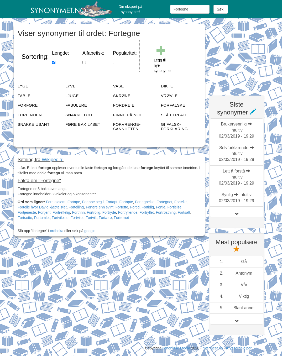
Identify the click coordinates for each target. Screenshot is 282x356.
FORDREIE (124, 105)
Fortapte (126, 202)
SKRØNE (121, 95)
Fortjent (44, 212)
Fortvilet (77, 218)
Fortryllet (146, 212)
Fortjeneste (27, 212)
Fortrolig (93, 212)
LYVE (70, 86)
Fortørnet (121, 218)
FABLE (24, 95)
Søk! (220, 9)
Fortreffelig (61, 212)
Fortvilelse (60, 218)
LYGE (23, 86)
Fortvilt (91, 218)
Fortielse (174, 207)
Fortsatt (184, 212)
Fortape (73, 202)
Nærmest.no (212, 348)
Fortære (105, 218)
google (89, 231)
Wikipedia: (53, 159)
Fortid (135, 207)
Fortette (122, 207)
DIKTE (167, 86)
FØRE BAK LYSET (82, 124)
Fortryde (109, 212)
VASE (118, 86)
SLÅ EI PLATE (174, 115)
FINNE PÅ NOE (128, 115)
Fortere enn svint (99, 207)
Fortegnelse (144, 202)
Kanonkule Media (176, 348)
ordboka (56, 231)
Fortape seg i (93, 202)
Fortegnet (164, 202)
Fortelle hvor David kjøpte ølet (42, 207)
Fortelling (76, 207)
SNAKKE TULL (79, 115)
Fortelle (180, 202)
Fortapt (111, 202)
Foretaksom (55, 202)
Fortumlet (42, 218)
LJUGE (72, 95)
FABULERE (76, 105)
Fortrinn (78, 212)
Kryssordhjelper (239, 348)
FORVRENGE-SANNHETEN (127, 126)
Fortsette (25, 218)
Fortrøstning (166, 212)
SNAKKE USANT (34, 124)
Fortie (160, 207)
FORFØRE (28, 105)
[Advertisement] (245, 56)
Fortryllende (128, 212)
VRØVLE (169, 95)
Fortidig (148, 207)
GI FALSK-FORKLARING (174, 126)
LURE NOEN (30, 115)
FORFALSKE (173, 105)
